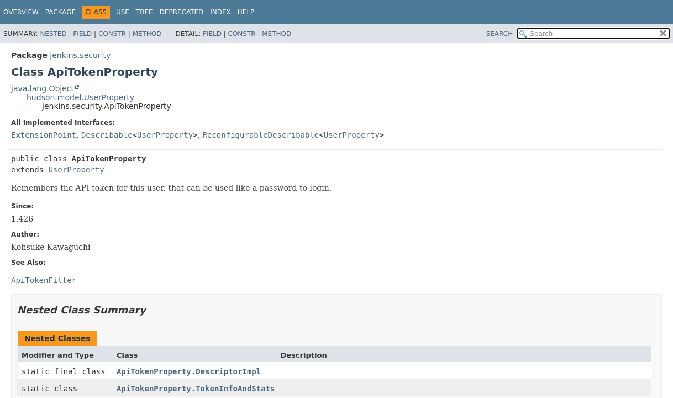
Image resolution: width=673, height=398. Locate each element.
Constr (112, 34)
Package (60, 12)
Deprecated (182, 12)
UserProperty (165, 134)
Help (246, 12)
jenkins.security (80, 55)
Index (220, 12)
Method (147, 34)
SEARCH (499, 34)
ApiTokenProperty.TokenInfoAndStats (196, 388)
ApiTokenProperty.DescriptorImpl (189, 371)
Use (122, 12)
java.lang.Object (42, 88)
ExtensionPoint (43, 134)
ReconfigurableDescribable (261, 134)
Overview (21, 12)
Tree (144, 12)
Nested (53, 34)
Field (82, 34)
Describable (107, 134)
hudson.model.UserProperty (80, 97)
